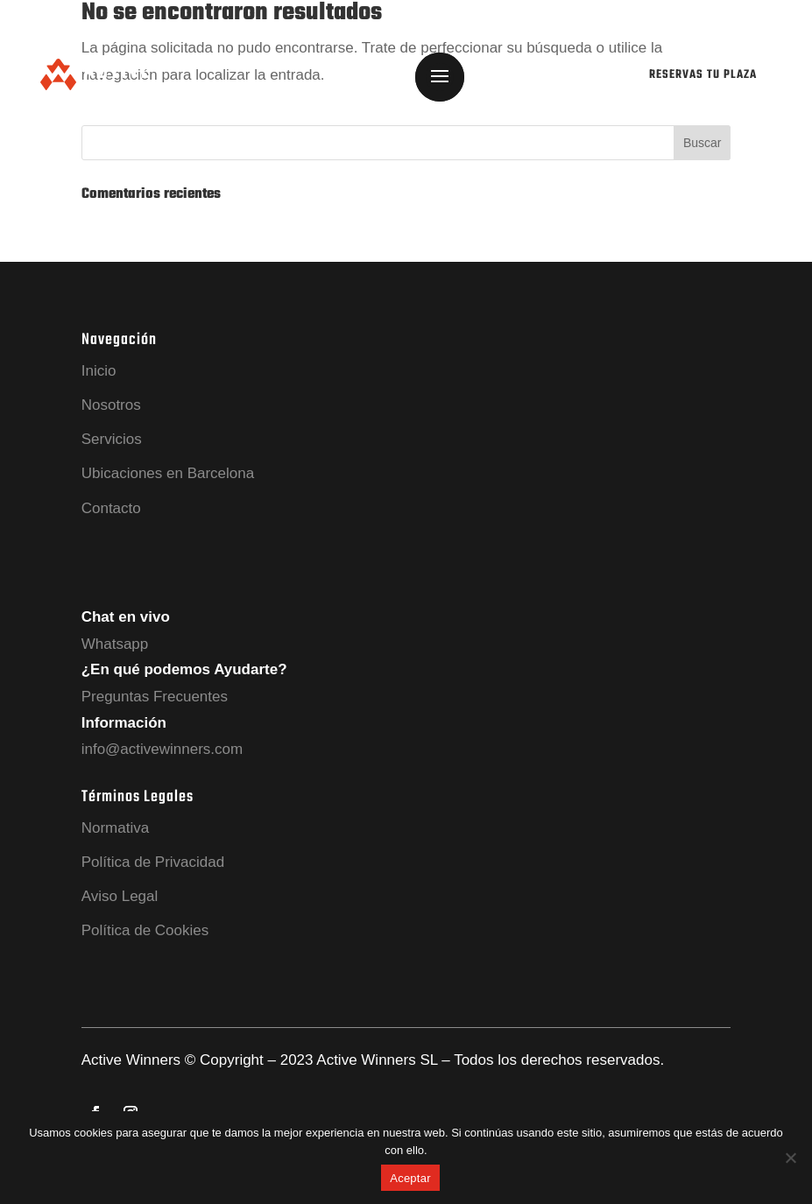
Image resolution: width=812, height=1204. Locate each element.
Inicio (99, 371)
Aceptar (410, 1178)
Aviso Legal (120, 896)
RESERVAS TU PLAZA (703, 75)
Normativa (115, 828)
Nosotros (111, 405)
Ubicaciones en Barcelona (168, 473)
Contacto (111, 508)
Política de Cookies (145, 930)
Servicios (111, 439)
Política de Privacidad (152, 862)
